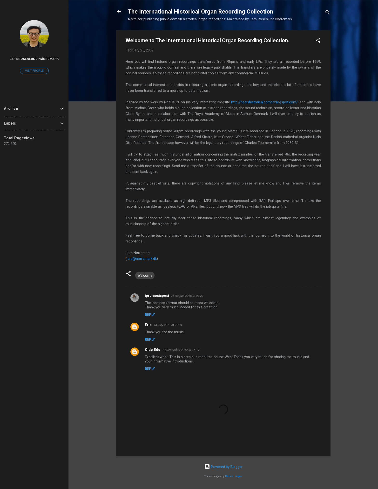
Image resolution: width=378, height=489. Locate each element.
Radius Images (233, 476)
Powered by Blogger (223, 467)
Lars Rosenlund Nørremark (34, 59)
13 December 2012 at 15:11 (180, 350)
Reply (150, 315)
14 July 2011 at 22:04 (168, 325)
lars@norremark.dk (142, 258)
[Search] (328, 13)
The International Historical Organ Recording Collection (200, 11)
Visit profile (34, 70)
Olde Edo (152, 349)
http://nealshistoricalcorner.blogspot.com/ (264, 102)
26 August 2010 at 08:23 (187, 296)
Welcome (144, 275)
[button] (318, 41)
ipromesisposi (157, 295)
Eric (148, 325)
